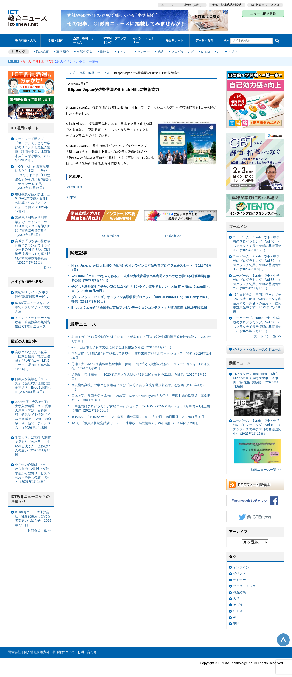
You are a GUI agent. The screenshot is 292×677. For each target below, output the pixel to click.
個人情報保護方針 (37, 651)
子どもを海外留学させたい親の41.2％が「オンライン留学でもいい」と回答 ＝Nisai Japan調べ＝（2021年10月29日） (140, 288)
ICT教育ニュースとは (265, 4)
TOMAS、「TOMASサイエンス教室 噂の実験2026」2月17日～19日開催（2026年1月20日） (139, 416)
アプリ (232, 51)
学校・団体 (55, 40)
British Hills (74, 186)
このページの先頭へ (283, 639)
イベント (123, 51)
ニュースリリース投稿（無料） (182, 4)
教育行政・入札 (25, 40)
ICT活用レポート (25, 127)
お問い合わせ (87, 651)
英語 (160, 51)
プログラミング (182, 51)
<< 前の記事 (110, 235)
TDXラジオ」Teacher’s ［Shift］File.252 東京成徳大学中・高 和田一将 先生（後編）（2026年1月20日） (257, 393)
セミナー (143, 51)
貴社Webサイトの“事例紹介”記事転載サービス (31, 293)
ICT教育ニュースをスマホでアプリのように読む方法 (32, 306)
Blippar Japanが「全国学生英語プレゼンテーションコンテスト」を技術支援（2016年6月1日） (140, 306)
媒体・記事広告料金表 (227, 4)
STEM (205, 51)
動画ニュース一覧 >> (266, 468)
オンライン (241, 566)
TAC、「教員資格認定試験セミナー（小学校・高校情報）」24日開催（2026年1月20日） (135, 422)
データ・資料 (204, 40)
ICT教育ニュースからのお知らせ (30, 498)
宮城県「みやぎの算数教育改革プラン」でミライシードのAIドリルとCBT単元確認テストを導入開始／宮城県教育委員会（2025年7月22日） (32, 250)
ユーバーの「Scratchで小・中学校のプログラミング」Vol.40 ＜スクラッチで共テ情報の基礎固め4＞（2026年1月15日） (257, 243)
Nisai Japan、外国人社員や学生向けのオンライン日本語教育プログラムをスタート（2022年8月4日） (141, 267)
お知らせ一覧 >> (40, 529)
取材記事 (42, 51)
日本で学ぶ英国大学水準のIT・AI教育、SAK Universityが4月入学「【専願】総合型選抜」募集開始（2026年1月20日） (141, 397)
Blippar (71, 196)
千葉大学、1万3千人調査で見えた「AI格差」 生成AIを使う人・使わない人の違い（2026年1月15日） (33, 445)
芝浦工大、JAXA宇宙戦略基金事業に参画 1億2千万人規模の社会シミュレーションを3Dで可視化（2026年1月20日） (140, 365)
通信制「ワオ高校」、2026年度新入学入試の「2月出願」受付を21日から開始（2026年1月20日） (138, 376)
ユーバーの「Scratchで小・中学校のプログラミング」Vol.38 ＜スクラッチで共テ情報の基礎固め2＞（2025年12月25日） (257, 281)
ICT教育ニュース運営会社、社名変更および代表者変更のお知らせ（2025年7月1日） (33, 517)
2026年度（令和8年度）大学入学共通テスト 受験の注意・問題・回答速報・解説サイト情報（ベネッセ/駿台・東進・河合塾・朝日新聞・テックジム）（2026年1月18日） (33, 413)
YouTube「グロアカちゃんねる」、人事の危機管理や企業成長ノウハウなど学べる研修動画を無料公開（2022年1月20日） (140, 277)
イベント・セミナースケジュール (257, 348)
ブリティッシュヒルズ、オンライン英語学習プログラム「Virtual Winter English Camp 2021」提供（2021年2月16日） (141, 298)
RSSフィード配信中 (255, 483)
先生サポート (174, 40)
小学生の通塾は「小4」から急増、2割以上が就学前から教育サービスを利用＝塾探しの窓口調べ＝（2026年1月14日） (32, 472)
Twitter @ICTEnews (255, 515)
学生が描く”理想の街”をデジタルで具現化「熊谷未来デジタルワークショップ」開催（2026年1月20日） (141, 355)
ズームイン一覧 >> (267, 335)
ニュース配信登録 (263, 14)
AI (218, 51)
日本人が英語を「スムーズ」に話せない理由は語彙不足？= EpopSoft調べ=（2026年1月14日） (33, 384)
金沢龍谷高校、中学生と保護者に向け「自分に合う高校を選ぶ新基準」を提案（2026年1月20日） (138, 386)
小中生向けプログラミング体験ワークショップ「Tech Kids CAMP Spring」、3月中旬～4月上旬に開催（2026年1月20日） (140, 407)
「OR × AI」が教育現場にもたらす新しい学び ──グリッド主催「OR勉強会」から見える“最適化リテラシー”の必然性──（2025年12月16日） (33, 176)
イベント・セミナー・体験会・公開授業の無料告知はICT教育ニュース (32, 321)
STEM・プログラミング (115, 40)
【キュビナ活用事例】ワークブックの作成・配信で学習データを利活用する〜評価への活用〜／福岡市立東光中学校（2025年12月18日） (257, 302)
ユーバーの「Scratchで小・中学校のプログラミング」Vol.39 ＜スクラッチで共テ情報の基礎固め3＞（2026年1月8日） (257, 262)
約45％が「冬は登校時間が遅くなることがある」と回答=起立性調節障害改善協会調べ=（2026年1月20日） (141, 338)
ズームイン (238, 226)
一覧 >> (46, 267)
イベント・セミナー (143, 40)
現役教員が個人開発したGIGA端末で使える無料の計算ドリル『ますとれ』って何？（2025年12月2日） (32, 201)
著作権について (63, 651)
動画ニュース (240, 362)
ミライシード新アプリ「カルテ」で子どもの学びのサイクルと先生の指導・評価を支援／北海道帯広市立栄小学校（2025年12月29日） (33, 148)
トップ (70, 72)
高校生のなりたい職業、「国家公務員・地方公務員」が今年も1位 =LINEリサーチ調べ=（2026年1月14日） (32, 359)
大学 (236, 597)
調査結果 (239, 591)
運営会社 (14, 651)
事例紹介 (62, 51)
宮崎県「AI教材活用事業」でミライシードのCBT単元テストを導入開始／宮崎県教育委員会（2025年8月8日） (33, 225)
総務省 (105, 51)
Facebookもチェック (255, 499)
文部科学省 (84, 51)
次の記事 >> (172, 235)
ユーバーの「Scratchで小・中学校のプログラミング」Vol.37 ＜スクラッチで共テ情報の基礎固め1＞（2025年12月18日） (257, 323)
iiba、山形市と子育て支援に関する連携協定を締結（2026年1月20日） (122, 346)
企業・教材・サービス (83, 40)
